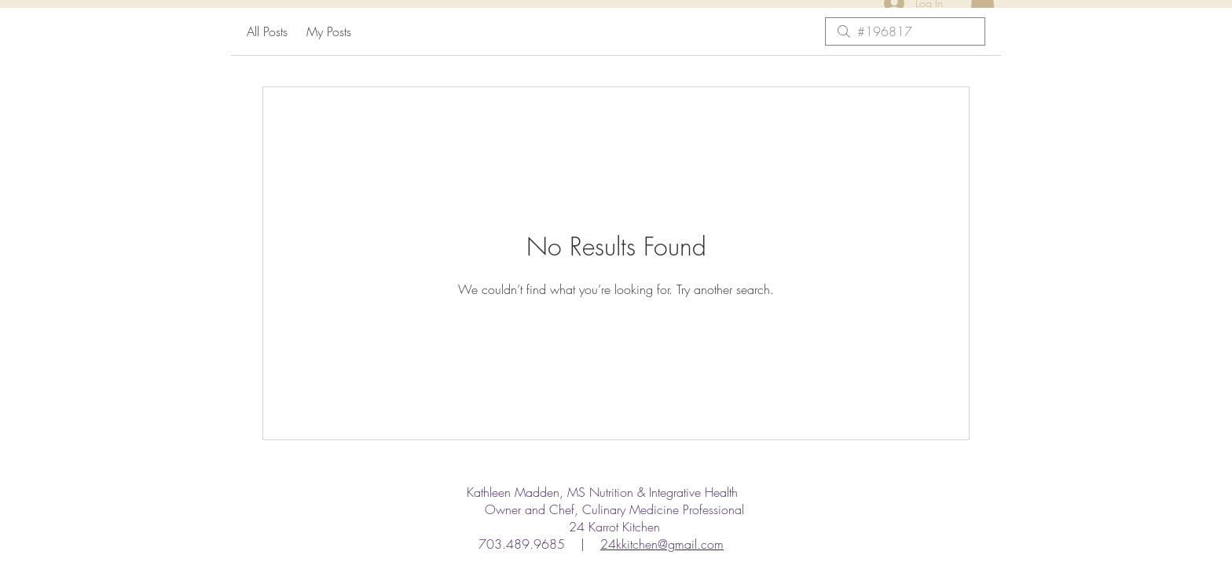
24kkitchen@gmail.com (662, 544)
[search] (905, 31)
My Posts (328, 31)
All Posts (267, 31)
